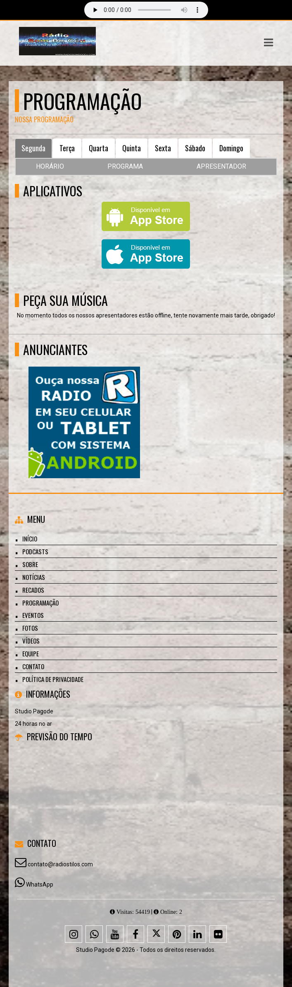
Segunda (33, 148)
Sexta (163, 148)
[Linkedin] (197, 934)
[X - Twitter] (156, 934)
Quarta (98, 148)
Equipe (30, 653)
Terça (67, 148)
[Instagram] (73, 934)
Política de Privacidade (52, 679)
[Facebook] (135, 934)
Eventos (33, 615)
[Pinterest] (176, 934)
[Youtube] (114, 934)
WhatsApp (39, 884)
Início (29, 538)
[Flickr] (218, 934)
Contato (33, 666)
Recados (33, 589)
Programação (40, 602)
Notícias (33, 577)
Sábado (195, 148)
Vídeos (31, 640)
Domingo (231, 148)
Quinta (131, 148)
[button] (268, 42)
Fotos (30, 627)
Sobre (30, 564)
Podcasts (35, 551)
